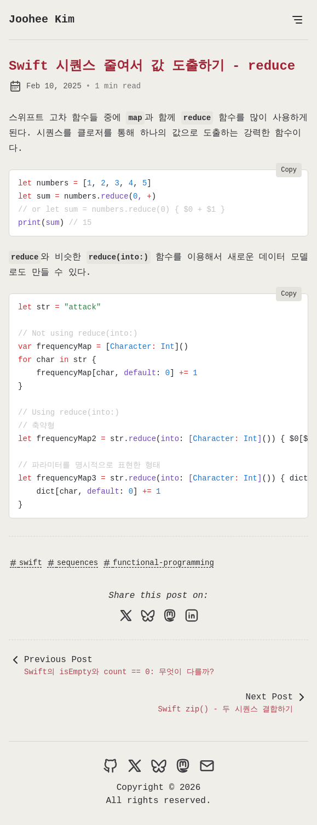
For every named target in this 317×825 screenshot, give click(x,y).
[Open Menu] (297, 20)
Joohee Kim (41, 19)
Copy (289, 170)
